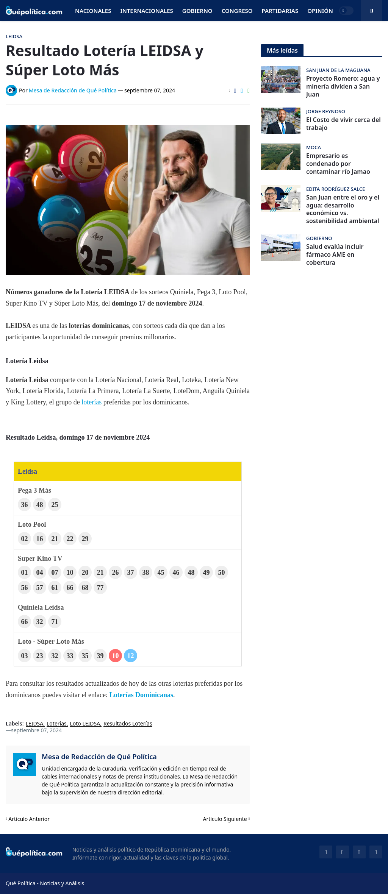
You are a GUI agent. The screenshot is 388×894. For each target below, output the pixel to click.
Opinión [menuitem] (320, 10)
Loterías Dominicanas (141, 695)
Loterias (57, 724)
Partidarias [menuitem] (280, 10)
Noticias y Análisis (62, 883)
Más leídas (282, 50)
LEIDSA (35, 724)
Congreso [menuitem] (237, 10)
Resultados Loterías (127, 724)
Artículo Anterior (29, 818)
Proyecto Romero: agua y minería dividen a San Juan (343, 86)
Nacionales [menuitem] (93, 10)
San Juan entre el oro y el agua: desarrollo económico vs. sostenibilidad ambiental (342, 209)
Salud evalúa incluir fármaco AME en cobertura (334, 254)
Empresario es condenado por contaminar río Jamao (338, 163)
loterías (91, 402)
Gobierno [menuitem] (197, 10)
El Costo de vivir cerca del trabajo (343, 124)
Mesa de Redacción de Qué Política (99, 756)
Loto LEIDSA (85, 724)
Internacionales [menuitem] (146, 10)
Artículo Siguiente (225, 818)
